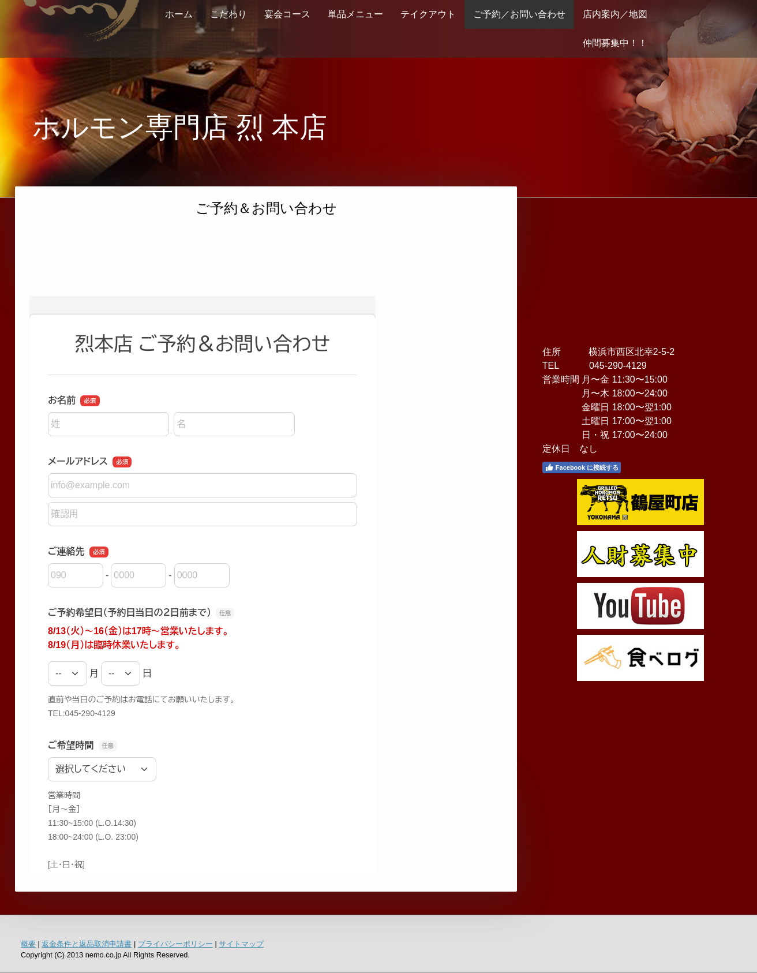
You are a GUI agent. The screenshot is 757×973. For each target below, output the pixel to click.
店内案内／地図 (615, 14)
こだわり (228, 14)
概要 (28, 944)
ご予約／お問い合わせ (519, 14)
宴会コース (287, 14)
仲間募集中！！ (615, 43)
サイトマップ (241, 944)
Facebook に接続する (582, 467)
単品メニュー (355, 14)
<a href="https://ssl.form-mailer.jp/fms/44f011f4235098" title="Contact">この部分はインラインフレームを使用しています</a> (202, 584)
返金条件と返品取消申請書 (87, 944)
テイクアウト (428, 14)
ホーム (179, 14)
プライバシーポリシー (175, 944)
